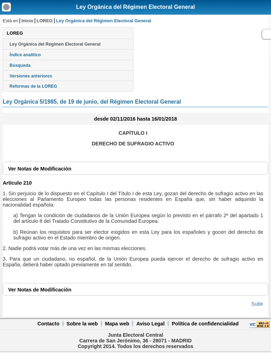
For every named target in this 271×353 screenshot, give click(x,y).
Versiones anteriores (31, 76)
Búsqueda (20, 65)
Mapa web (117, 323)
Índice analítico (25, 54)
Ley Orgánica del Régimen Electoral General (135, 7)
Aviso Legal (150, 323)
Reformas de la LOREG (33, 86)
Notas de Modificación (39, 169)
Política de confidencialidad (205, 323)
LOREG (45, 20)
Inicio (27, 20)
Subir (257, 304)
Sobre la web (82, 323)
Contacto (48, 323)
